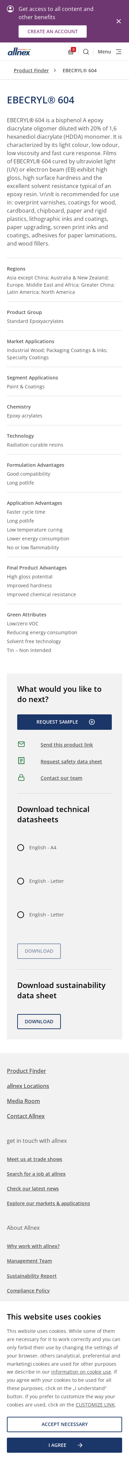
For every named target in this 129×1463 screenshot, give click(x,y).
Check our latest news (33, 1188)
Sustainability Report (32, 1276)
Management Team (29, 1261)
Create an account (53, 31)
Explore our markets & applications (48, 1203)
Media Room (23, 1101)
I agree (66, 1445)
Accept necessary (65, 1424)
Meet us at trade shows (34, 1159)
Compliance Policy (28, 1290)
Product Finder (31, 70)
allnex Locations (28, 1086)
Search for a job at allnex (36, 1174)
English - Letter (46, 881)
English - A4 (42, 847)
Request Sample (65, 721)
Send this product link (67, 744)
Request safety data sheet (71, 761)
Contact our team (61, 778)
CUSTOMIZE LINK (95, 1404)
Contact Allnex (26, 1116)
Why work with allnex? (33, 1246)
